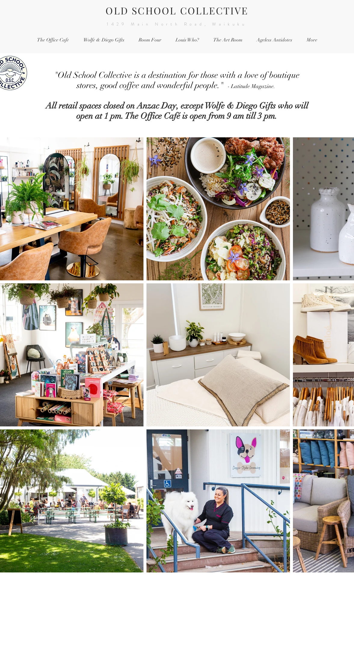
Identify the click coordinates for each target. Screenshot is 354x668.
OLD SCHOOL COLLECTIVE (177, 10)
